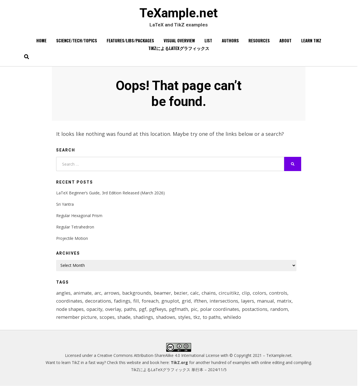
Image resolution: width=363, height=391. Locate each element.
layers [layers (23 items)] (250, 304)
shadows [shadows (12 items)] (168, 321)
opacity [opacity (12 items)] (95, 313)
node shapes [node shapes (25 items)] (70, 313)
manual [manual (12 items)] (269, 304)
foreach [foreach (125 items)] (152, 304)
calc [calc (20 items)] (197, 295)
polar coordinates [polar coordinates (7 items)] (225, 313)
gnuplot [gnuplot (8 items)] (172, 304)
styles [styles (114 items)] (187, 321)
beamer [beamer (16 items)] (165, 295)
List (208, 42)
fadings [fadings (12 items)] (123, 304)
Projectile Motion (72, 241)
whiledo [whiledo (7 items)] (236, 321)
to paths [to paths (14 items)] (215, 321)
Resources (259, 42)
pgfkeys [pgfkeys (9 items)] (161, 313)
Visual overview (179, 42)
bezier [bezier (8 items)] (184, 295)
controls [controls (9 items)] (282, 295)
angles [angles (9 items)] (63, 295)
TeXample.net (178, 14)
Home (41, 42)
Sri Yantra (65, 206)
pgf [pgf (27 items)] (145, 313)
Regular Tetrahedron (75, 229)
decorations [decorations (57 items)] (99, 304)
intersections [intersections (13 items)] (226, 304)
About (285, 42)
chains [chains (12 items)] (212, 295)
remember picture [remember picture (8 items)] (76, 321)
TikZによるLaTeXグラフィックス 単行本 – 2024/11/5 (179, 374)
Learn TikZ (311, 42)
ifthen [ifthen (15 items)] (202, 304)
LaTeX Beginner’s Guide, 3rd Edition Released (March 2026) (110, 195)
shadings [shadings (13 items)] (145, 321)
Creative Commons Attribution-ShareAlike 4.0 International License (158, 360)
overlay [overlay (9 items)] (115, 313)
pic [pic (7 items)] (198, 313)
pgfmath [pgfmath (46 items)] (182, 313)
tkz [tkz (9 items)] (199, 321)
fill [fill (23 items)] (138, 304)
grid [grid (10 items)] (188, 304)
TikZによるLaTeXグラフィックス (178, 50)
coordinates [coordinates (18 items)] (69, 304)
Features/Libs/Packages (130, 42)
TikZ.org (179, 367)
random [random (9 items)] (286, 313)
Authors (230, 42)
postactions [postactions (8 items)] (261, 313)
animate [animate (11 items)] (83, 295)
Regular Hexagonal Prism (79, 218)
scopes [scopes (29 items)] (107, 321)
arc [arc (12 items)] (98, 295)
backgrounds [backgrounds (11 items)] (138, 295)
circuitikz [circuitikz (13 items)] (232, 295)
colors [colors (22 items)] (263, 295)
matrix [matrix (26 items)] (288, 304)
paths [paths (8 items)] (132, 313)
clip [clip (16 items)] (250, 295)
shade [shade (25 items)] (125, 321)
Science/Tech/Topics (76, 42)
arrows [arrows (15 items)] (113, 295)
